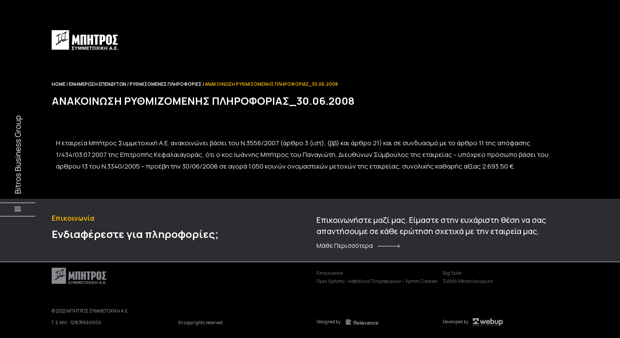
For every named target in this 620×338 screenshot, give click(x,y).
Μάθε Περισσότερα (344, 245)
